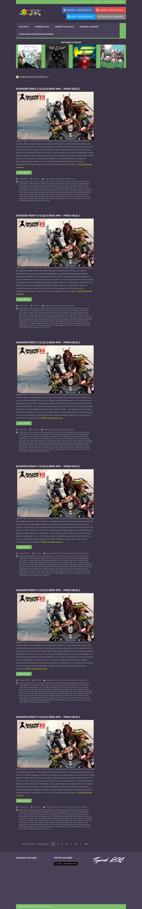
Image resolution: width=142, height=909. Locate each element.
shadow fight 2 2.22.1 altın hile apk (56, 432)
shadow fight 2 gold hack (68, 192)
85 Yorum (38, 680)
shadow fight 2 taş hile (26, 200)
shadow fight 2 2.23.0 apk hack (50, 184)
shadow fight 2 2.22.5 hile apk (58, 313)
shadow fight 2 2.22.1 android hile (29, 434)
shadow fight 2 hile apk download (44, 194)
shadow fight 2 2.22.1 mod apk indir (30, 439)
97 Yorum (38, 553)
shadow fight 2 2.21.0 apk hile (70, 685)
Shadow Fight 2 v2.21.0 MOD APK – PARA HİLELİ (48, 590)
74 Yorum (36, 179)
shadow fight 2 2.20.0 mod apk (78, 814)
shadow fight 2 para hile (82, 196)
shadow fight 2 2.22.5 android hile (29, 310)
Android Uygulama (64, 27)
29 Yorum (36, 306)
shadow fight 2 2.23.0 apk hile (70, 184)
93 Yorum (35, 429)
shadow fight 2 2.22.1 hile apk (58, 436)
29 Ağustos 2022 (24, 553)
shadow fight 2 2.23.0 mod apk (78, 186)
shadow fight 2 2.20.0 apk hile (70, 812)
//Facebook (97, 2)
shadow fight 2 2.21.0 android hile (29, 685)
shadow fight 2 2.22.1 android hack (78, 432)
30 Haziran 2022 (24, 680)
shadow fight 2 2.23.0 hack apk (39, 186)
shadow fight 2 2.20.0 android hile (29, 812)
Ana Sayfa (24, 27)
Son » (87, 844)
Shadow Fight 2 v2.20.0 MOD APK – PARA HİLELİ (48, 716)
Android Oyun (42, 27)
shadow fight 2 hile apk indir (63, 194)
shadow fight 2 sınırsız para (81, 198)
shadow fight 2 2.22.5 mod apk (78, 313)
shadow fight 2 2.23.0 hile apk (58, 186)
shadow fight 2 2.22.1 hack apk (39, 436)
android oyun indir (29, 181)
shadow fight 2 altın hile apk (38, 190)
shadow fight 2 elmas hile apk (50, 192)
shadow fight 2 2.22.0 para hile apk (52, 562)
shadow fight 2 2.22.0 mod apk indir (30, 562)
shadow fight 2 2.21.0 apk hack (50, 685)
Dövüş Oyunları (70, 179)
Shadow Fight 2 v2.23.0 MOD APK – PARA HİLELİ (48, 88)
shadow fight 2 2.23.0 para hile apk (52, 188)
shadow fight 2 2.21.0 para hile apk (52, 689)
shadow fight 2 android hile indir (58, 190)
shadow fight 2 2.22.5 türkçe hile (74, 315)
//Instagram (118, 2)
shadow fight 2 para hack (66, 196)
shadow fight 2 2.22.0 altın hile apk (56, 556)
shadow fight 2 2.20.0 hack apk (39, 814)
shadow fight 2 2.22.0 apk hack (50, 558)
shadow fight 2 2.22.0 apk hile (70, 558)
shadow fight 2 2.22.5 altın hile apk (56, 308)
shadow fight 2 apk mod (33, 192)
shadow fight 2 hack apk (84, 192)
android (21, 181)
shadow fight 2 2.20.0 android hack (78, 810)
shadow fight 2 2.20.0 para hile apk (52, 816)
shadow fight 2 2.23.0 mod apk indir (30, 188)
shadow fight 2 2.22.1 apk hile (70, 434)
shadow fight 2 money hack (49, 196)
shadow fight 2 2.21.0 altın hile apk (56, 683)
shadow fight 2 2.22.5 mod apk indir (30, 315)
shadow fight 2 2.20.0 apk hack (50, 812)
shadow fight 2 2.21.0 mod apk (78, 687)
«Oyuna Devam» (24, 173)
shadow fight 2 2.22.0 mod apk (78, 560)
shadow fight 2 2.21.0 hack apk (39, 687)
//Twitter (107, 2)
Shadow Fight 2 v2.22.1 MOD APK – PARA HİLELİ (48, 342)
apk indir (41, 181)
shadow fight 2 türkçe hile (41, 200)
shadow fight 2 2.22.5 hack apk (39, 313)
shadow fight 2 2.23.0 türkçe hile (74, 188)
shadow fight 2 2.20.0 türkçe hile (74, 816)
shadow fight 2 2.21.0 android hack (78, 683)
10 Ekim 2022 (23, 306)
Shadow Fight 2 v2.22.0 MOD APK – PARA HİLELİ (48, 466)
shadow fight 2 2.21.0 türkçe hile (74, 689)
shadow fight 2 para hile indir (46, 198)
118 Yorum (37, 807)
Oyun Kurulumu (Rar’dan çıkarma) (36, 34)
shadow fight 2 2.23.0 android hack (78, 181)
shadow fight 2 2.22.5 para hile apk (52, 315)
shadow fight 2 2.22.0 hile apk (58, 560)
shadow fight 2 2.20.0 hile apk (58, 814)
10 (76, 844)
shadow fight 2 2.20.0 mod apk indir (30, 816)
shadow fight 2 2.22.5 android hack (78, 308)
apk (37, 181)
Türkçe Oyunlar (82, 553)
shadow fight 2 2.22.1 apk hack (50, 434)
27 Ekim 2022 (23, 179)
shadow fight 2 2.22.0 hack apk (39, 560)
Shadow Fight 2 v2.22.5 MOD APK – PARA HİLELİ (48, 215)
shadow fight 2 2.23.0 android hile (29, 184)
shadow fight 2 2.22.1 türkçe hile (74, 439)
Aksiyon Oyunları (50, 179)
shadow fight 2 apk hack (75, 190)
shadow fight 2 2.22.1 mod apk (78, 436)
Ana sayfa (73, 2)
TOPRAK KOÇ (85, 2)
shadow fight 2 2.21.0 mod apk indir (30, 689)
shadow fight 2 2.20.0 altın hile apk (56, 810)
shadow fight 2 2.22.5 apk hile (70, 310)
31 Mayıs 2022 (23, 807)
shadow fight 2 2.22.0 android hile (29, 558)
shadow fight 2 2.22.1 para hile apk (52, 439)
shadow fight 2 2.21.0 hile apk (58, 687)
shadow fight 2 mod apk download (29, 196)
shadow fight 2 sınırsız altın (64, 198)
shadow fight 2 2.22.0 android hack (78, 556)
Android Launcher (89, 27)
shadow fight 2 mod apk (80, 194)
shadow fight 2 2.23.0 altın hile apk (56, 181)
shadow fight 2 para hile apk (27, 198)
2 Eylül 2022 (23, 429)
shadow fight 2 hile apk (26, 194)
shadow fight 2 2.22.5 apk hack (50, 310)
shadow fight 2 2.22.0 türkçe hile (74, 562)
